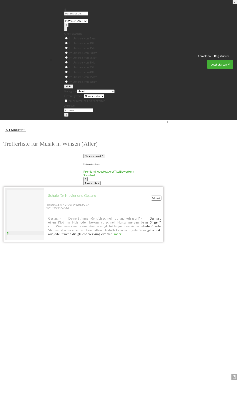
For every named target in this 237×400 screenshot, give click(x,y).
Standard (89, 175)
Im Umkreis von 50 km (83, 81)
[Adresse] (78, 110)
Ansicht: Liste (92, 183)
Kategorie (70, 91)
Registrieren (222, 56)
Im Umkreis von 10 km (83, 43)
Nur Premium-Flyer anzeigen (87, 100)
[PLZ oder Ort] (76, 21)
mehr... (119, 234)
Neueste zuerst (94, 156)
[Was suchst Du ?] (76, 13)
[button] (51, 60)
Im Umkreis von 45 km (83, 77)
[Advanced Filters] (65, 29)
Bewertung (127, 171)
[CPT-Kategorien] (15, 129)
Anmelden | (205, 56)
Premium (89, 171)
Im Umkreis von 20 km (83, 52)
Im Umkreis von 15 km (83, 48)
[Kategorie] (96, 91)
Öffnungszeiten (74, 96)
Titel (117, 171)
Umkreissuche (73, 33)
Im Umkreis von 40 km (83, 72)
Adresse (69, 105)
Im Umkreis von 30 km (83, 62)
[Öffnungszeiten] (94, 96)
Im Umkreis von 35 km (83, 67)
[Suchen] (66, 25)
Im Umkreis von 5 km (82, 38)
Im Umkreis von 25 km (83, 57)
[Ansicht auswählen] (85, 179)
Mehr (68, 86)
